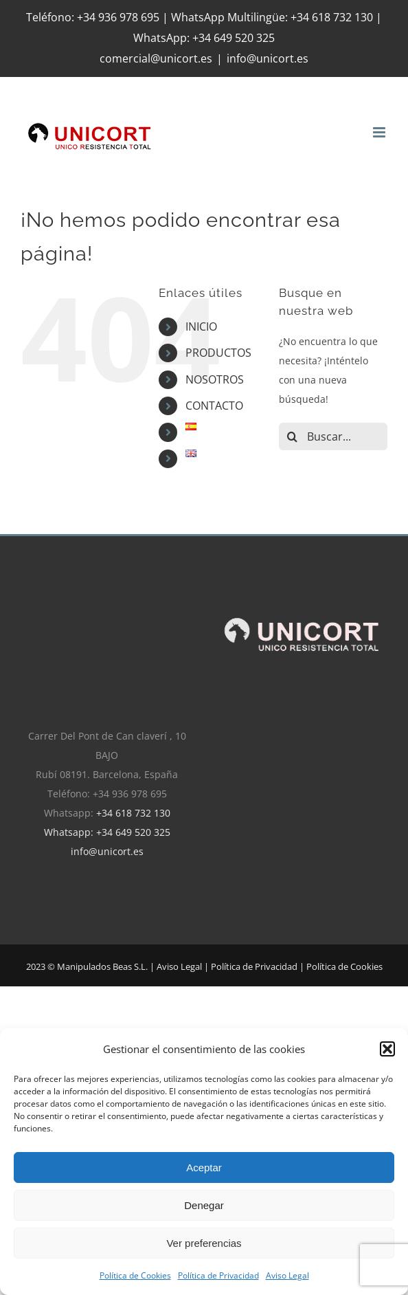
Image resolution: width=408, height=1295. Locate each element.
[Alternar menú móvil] (380, 132)
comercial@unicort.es (156, 58)
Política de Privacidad (218, 1275)
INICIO (201, 326)
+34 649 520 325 (233, 37)
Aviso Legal (287, 1275)
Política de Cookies (135, 1275)
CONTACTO (214, 405)
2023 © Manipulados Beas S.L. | (91, 966)
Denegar (204, 1205)
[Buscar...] (333, 436)
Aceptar (204, 1167)
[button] (387, 1049)
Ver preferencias (203, 1243)
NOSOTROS (214, 379)
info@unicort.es (267, 58)
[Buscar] (292, 436)
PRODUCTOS (218, 352)
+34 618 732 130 (133, 812)
